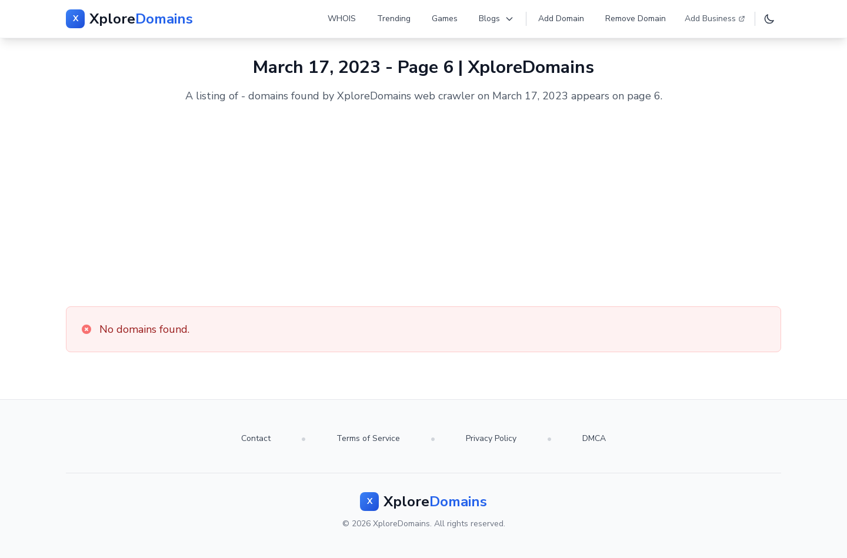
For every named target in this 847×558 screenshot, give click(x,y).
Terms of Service (368, 438)
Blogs (496, 18)
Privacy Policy (491, 438)
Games (445, 18)
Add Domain (561, 18)
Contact (256, 438)
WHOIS (342, 18)
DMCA (594, 438)
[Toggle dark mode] (769, 19)
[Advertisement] (423, 205)
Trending (394, 18)
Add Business (715, 18)
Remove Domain (635, 18)
